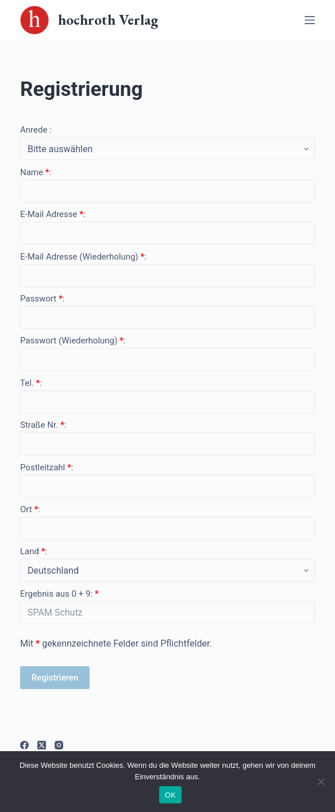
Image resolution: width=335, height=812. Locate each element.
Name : (35, 172)
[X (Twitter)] (41, 745)
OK (170, 795)
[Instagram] (59, 745)
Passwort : (42, 298)
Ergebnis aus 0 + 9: (59, 594)
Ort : (30, 509)
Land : (33, 551)
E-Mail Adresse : (53, 214)
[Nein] (320, 781)
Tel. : (31, 383)
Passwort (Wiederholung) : (72, 340)
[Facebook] (24, 745)
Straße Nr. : (43, 425)
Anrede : (36, 130)
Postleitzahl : (46, 467)
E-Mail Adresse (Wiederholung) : (83, 257)
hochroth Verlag (108, 19)
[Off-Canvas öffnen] (310, 20)
